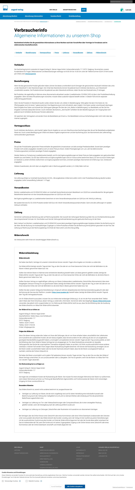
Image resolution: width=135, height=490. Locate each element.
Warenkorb (117, 21)
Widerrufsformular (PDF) (95, 21)
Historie (17, 450)
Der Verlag (53, 10)
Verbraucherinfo (81, 21)
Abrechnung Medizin (10, 16)
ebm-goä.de (102, 453)
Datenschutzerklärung (119, 487)
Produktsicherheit (83, 456)
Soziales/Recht (56, 16)
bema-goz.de (102, 450)
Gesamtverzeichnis (69, 10)
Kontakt (79, 459)
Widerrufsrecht (44, 21)
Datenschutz (108, 21)
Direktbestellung (74, 16)
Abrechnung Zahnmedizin (34, 16)
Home (78, 447)
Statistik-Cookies (32, 481)
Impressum (129, 487)
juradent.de (102, 456)
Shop (83, 10)
